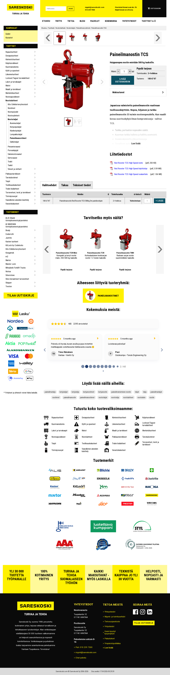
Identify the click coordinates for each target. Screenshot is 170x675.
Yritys (58, 21)
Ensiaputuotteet (12, 55)
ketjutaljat (64, 392)
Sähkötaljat (14, 142)
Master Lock (11, 264)
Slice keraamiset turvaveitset (17, 279)
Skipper (9, 282)
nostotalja (115, 397)
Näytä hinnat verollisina (124, 10)
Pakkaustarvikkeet (13, 174)
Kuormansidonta (12, 67)
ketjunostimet (88, 392)
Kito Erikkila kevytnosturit (18, 104)
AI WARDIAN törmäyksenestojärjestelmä (17, 225)
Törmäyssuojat (11, 196)
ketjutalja (75, 392)
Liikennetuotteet (12, 74)
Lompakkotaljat (16, 134)
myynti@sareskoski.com (94, 7)
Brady (8, 230)
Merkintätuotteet (12, 93)
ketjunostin (102, 392)
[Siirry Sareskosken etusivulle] (21, 8)
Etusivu (46, 21)
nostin (152, 397)
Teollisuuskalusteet (13, 185)
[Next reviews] (162, 350)
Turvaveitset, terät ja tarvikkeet (18, 192)
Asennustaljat (15, 123)
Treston (9, 286)
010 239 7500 (90, 10)
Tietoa (70, 21)
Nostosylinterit (13, 115)
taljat (137, 392)
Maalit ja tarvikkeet (13, 89)
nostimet (56, 397)
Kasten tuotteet (12, 241)
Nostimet (11, 108)
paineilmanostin (70, 397)
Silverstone (10, 275)
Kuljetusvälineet (12, 63)
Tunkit (10, 165)
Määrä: (113, 71)
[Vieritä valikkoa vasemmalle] (48, 38)
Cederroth (10, 234)
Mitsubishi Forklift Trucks (16, 268)
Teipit (8, 181)
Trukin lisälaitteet (12, 189)
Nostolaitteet (12, 100)
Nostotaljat (13, 119)
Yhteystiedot (129, 21)
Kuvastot (9, 37)
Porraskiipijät (13, 150)
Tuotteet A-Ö (149, 21)
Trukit (10, 161)
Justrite (9, 238)
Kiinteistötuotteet (13, 59)
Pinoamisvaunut (14, 146)
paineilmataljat (156, 392)
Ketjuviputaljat (15, 127)
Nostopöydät (13, 112)
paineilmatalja (50, 392)
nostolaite (141, 397)
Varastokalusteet (12, 203)
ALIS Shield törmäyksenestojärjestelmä (17, 219)
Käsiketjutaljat (15, 130)
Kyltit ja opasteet (12, 70)
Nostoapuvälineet (12, 97)
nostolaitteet (128, 397)
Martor (8, 260)
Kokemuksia (111, 21)
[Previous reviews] (45, 350)
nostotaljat (103, 397)
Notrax (8, 271)
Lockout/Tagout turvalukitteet (17, 78)
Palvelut (95, 21)
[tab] (49, 185)
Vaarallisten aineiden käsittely (17, 200)
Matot (8, 85)
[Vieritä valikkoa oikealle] (158, 38)
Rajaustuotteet (11, 52)
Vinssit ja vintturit (15, 169)
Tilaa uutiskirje (20, 295)
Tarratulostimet (12, 177)
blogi (82, 21)
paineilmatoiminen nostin (121, 392)
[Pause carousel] (103, 371)
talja (144, 392)
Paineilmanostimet (18, 138)
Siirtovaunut (12, 158)
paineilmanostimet (87, 397)
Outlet (8, 34)
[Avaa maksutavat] (138, 92)
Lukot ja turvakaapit (13, 82)
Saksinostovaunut (15, 154)
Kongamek (10, 253)
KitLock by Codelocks (14, 245)
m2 (7, 256)
